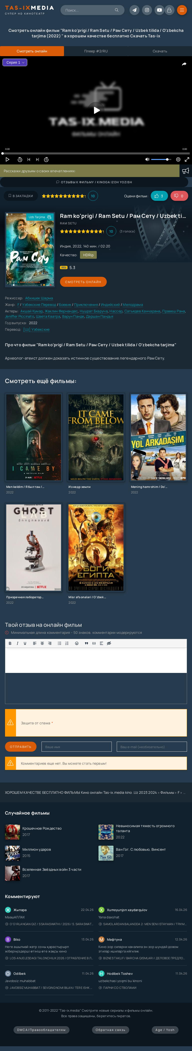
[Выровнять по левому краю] (34, 643)
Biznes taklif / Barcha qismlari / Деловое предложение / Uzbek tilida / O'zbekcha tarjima (143, 958)
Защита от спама (35, 723)
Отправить (21, 747)
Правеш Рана (173, 311)
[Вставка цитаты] (86, 643)
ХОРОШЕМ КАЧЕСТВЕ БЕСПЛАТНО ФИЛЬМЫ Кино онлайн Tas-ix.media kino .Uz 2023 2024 (81, 792)
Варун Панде (73, 316)
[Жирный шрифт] (10, 643)
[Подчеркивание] (25, 643)
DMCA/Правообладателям (41, 1030)
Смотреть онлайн (83, 282)
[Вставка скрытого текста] (109, 643)
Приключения (86, 304)
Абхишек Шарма (39, 298)
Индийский (110, 304)
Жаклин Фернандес (61, 311)
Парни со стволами (117, 988)
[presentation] (109, 723)
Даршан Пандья (99, 316)
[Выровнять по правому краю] (50, 643)
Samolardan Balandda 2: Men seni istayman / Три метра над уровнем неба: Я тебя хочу (143, 924)
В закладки (21, 196)
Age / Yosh (165, 1030)
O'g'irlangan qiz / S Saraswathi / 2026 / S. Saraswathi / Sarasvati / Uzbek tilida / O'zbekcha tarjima (49, 924)
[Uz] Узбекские (36, 329)
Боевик (65, 304)
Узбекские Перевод (39, 304)
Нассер (116, 311)
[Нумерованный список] (67, 643)
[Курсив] (17, 643)
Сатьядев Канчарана (142, 311)
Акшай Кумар (31, 311)
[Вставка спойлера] (101, 643)
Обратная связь (111, 1030)
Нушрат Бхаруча (94, 311)
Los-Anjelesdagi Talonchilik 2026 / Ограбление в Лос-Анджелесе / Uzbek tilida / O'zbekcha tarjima (49, 958)
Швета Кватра (48, 316)
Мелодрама (133, 304)
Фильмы (167, 792)
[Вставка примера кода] (94, 643)
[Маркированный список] (59, 643)
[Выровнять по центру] (42, 643)
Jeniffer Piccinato (19, 316)
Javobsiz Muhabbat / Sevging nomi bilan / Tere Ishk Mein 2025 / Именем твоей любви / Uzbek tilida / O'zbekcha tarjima (49, 988)
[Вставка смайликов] (76, 643)
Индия (65, 246)
